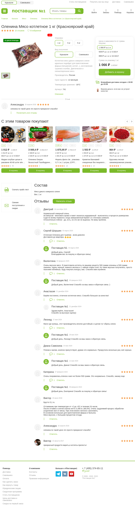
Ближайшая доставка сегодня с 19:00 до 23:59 (117, 83)
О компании (34, 468)
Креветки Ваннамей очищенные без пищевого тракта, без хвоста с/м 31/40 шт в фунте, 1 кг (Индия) (94, 161)
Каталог (15, 19)
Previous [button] (127, 121)
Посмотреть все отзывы (26, 113)
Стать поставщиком (77, 2)
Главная (4, 19)
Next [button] (132, 121)
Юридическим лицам (12, 488)
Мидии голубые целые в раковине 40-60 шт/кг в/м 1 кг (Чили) (12, 161)
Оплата (6, 478)
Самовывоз (129, 2)
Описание (59, 94)
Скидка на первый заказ (13, 504)
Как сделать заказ (10, 482)
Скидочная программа (12, 492)
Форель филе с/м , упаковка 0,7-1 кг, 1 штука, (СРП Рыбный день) (67, 161)
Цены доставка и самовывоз (10, 499)
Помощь (6, 468)
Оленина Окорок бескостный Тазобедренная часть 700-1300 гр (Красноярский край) (40, 161)
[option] (26, 54)
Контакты (33, 472)
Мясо (24, 19)
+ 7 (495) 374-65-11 (92, 468)
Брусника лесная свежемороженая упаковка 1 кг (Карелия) (120, 161)
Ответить (53, 224)
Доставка (116, 2)
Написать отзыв (64, 201)
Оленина (33, 19)
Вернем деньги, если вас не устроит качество (115, 90)
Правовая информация (39, 478)
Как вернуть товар (10, 485)
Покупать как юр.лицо (99, 2)
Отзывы (32, 475)
